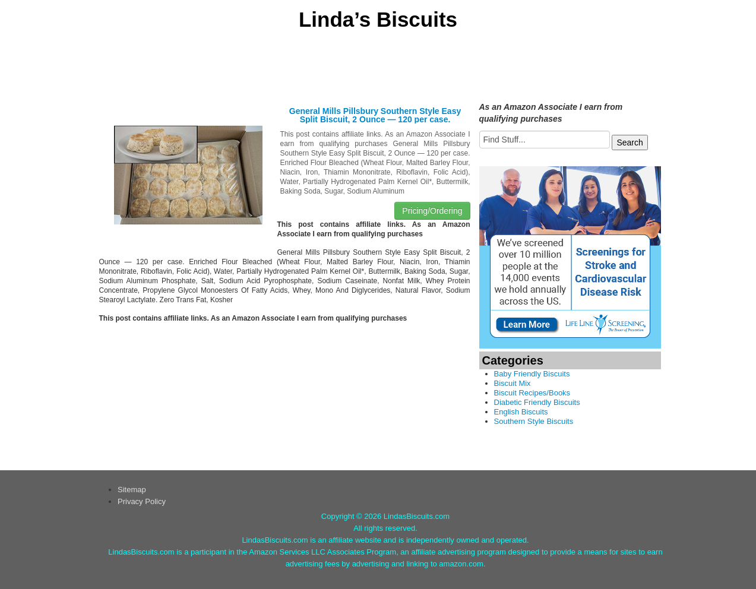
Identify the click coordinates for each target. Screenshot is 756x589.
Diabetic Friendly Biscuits (537, 402)
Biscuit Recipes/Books (532, 392)
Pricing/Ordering (432, 211)
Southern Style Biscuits (534, 421)
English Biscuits (521, 411)
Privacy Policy (142, 501)
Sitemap (132, 489)
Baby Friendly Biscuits (532, 373)
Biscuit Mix (512, 383)
